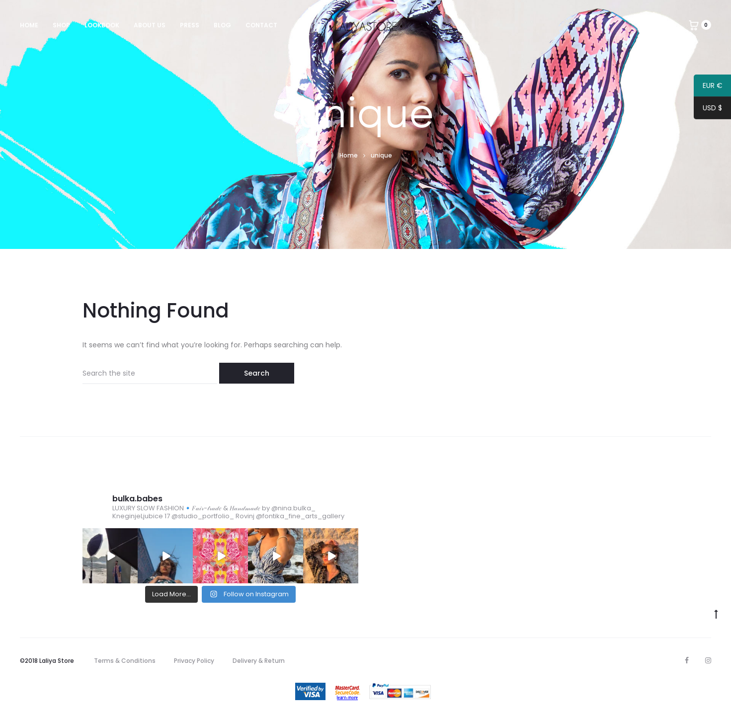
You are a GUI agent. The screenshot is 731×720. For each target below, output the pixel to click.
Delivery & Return (259, 660)
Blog (222, 25)
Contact (261, 25)
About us (149, 25)
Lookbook (101, 25)
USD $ (708, 109)
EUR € (708, 87)
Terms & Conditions (125, 660)
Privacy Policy (194, 660)
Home (29, 25)
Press (189, 25)
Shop (61, 25)
